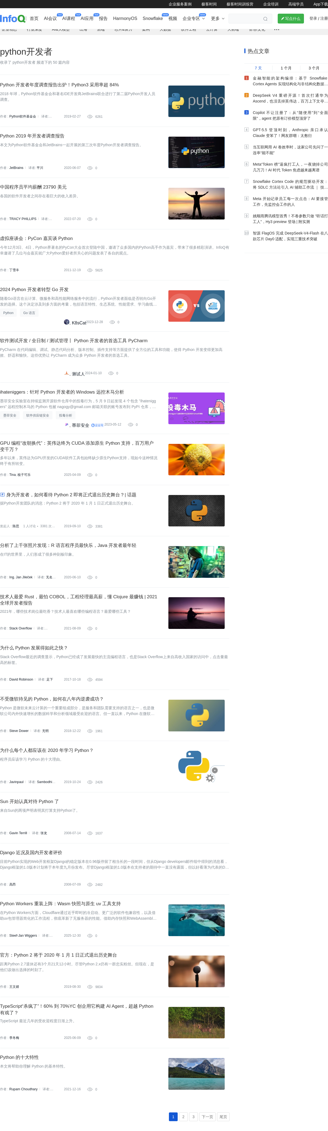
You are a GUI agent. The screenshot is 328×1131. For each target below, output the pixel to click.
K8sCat (79, 338)
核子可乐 (24, 498)
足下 (49, 713)
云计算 (212, 33)
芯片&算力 (123, 33)
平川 (39, 175)
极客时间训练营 (240, 4)
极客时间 (209, 4)
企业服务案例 (180, 4)
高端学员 (296, 4)
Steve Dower (18, 767)
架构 (146, 33)
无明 (45, 767)
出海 (83, 33)
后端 (101, 33)
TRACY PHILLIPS (22, 229)
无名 (48, 606)
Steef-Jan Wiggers (22, 983)
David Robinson (21, 713)
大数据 (165, 33)
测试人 (78, 391)
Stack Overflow (20, 659)
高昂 (12, 929)
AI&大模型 (61, 33)
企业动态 (9, 33)
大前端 (233, 33)
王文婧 (14, 1036)
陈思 (16, 552)
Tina (12, 498)
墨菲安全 (80, 445)
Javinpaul (16, 821)
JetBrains (16, 175)
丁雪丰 (14, 283)
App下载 (321, 4)
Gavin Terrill (18, 875)
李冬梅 (14, 1090)
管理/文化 (257, 33)
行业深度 (34, 33)
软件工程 (188, 33)
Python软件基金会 (22, 121)
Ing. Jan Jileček (20, 606)
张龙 (43, 875)
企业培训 (271, 4)
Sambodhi (44, 821)
